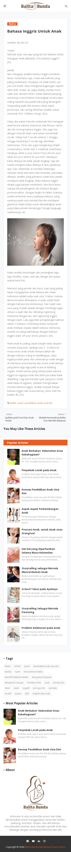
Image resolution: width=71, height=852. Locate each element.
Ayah (17, 671)
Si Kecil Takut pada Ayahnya (40, 589)
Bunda (8, 671)
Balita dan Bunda (34, 846)
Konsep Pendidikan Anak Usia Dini (40, 491)
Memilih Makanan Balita (16, 677)
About (47, 846)
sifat (27, 693)
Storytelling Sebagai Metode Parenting (40, 610)
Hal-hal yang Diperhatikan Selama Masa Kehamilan (38, 550)
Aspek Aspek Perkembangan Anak (40, 510)
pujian (18, 693)
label (7, 688)
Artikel (17, 666)
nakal (16, 688)
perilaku (53, 688)
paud (20, 403)
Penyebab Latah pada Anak (39, 470)
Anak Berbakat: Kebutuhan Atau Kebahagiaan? (42, 452)
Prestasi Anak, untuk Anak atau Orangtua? (42, 531)
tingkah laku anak (41, 693)
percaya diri (39, 688)
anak (47, 682)
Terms (62, 846)
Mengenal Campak (14, 682)
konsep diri (58, 682)
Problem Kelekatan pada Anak (41, 627)
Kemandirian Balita (33, 671)
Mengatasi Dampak (41, 677)
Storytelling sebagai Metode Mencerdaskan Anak (40, 570)
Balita (13, 403)
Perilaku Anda (34, 682)
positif (8, 693)
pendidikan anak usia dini (38, 403)
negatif (26, 688)
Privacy (54, 846)
